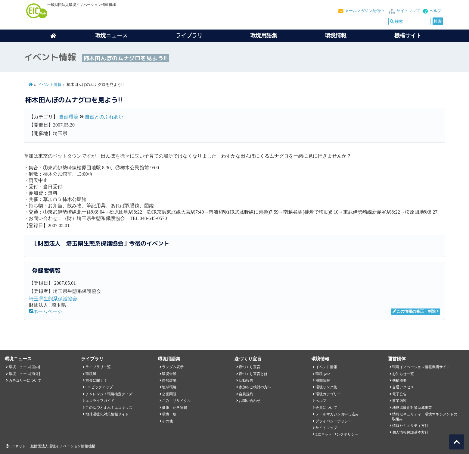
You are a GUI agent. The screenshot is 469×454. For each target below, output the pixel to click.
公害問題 (169, 394)
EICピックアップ (99, 387)
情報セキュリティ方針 (410, 426)
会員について (326, 407)
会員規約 (246, 394)
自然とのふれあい (104, 116)
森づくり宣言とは (253, 374)
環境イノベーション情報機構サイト (421, 367)
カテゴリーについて (25, 380)
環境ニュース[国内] (24, 367)
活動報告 (246, 380)
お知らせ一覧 (403, 374)
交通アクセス (403, 387)
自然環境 (68, 116)
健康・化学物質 (174, 407)
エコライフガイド (99, 401)
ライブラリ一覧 (98, 367)
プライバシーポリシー (333, 421)
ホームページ (45, 311)
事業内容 (399, 401)
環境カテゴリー (328, 394)
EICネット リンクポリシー (336, 434)
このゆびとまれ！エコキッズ (108, 407)
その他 (167, 421)
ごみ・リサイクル (176, 401)
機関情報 (322, 380)
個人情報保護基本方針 (410, 432)
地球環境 (169, 387)
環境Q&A (323, 374)
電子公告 (399, 394)
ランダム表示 (173, 367)
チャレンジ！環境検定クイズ (108, 394)
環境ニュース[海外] (24, 374)
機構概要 (399, 380)
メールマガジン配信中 (364, 11)
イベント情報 (49, 85)
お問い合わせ (249, 401)
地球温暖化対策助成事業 (412, 407)
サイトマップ (408, 11)
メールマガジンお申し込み (337, 414)
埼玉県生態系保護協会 (53, 298)
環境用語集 (263, 36)
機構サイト (407, 36)
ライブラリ (189, 36)
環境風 (90, 374)
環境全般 (169, 374)
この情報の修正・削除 (414, 311)
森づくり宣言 (249, 367)
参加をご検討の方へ (255, 387)
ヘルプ (435, 11)
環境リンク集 (326, 387)
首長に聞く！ (96, 380)
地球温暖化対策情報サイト (107, 414)
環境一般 (169, 414)
